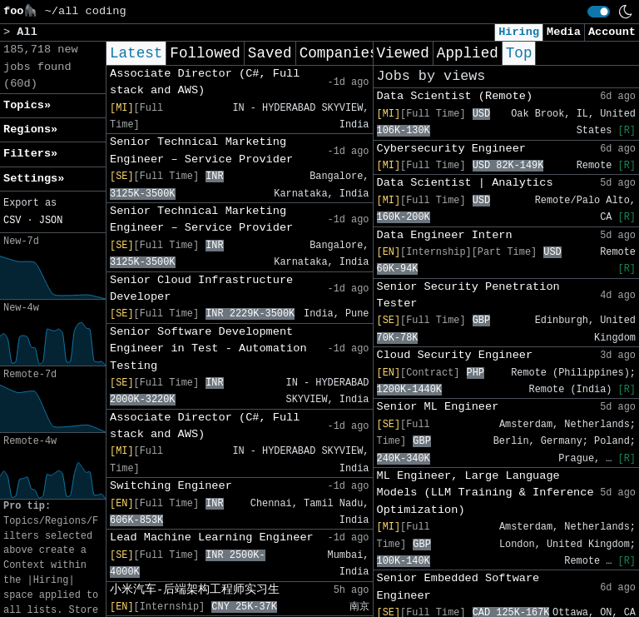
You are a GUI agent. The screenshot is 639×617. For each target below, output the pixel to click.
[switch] (598, 11)
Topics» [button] (27, 105)
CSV (12, 220)
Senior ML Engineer (438, 407)
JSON (51, 220)
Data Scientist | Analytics (465, 183)
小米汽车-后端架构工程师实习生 (195, 590)
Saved (270, 53)
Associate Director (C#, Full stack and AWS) (205, 82)
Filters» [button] (30, 153)
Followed (205, 53)
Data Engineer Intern (445, 235)
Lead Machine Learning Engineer (212, 537)
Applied (467, 53)
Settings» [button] (33, 178)
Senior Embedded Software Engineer (458, 586)
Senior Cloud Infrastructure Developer (201, 288)
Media (564, 32)
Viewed (403, 53)
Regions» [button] (30, 129)
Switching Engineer (171, 486)
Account (612, 32)
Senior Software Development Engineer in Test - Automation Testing (208, 349)
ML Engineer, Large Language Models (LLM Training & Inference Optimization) (485, 493)
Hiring (518, 32)
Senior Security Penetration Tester (468, 295)
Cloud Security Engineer (455, 355)
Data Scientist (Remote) (455, 96)
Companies (339, 53)
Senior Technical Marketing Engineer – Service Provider (201, 150)
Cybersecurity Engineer (451, 148)
